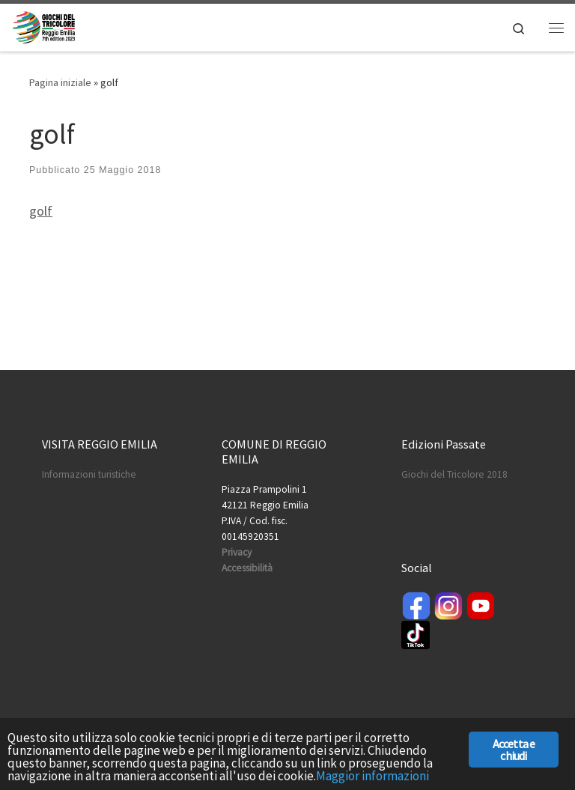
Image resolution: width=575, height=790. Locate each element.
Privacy (237, 552)
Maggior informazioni (372, 776)
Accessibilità (247, 568)
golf (40, 210)
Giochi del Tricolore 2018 (454, 474)
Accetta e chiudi (514, 749)
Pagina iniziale (60, 82)
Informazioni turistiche (89, 474)
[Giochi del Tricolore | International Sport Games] (44, 25)
